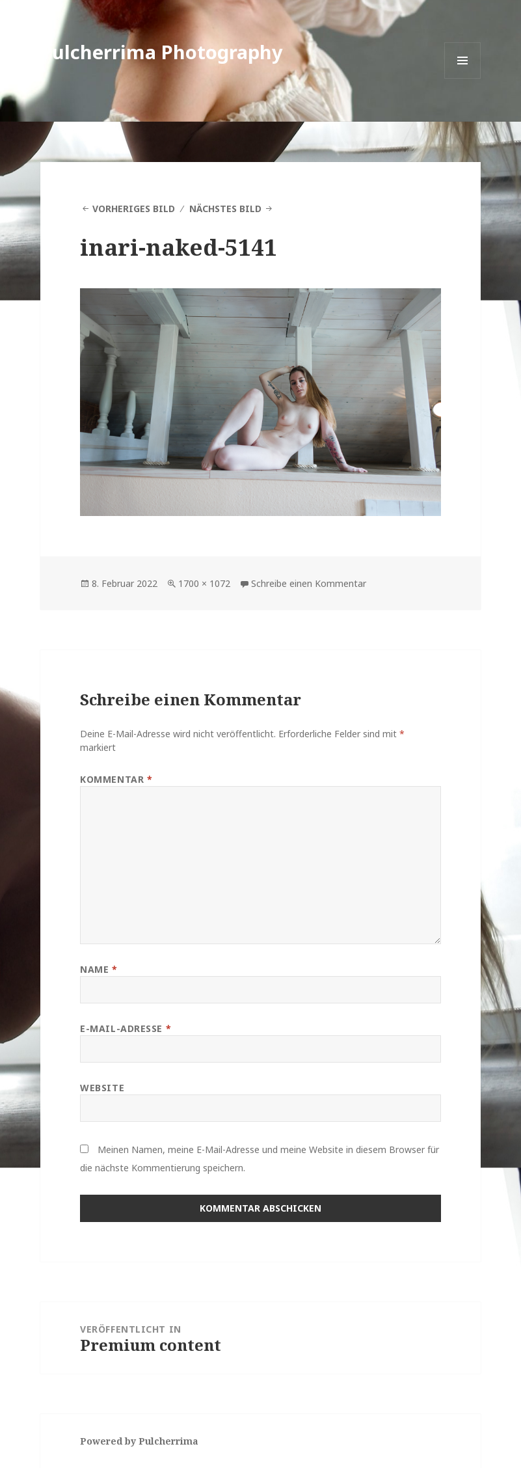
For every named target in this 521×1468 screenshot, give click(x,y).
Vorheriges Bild (133, 208)
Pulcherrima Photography (161, 51)
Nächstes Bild (225, 208)
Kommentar (116, 779)
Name (98, 969)
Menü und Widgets (463, 78)
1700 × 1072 (204, 583)
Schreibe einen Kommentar (308, 583)
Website (102, 1087)
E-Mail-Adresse (125, 1028)
